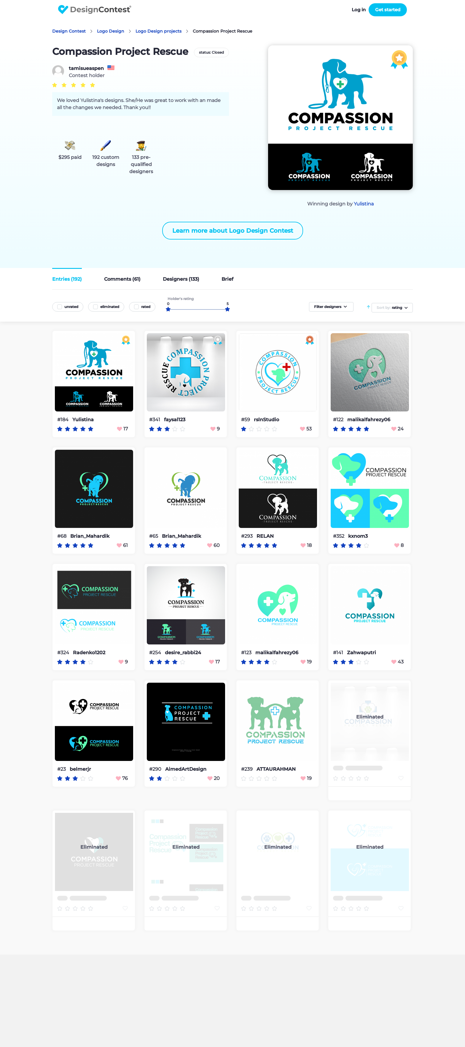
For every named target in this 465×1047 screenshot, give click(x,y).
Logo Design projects (158, 31)
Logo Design (110, 31)
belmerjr (80, 769)
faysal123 (174, 419)
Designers (181, 279)
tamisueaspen (86, 68)
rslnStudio (266, 419)
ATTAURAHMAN (276, 769)
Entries (67, 279)
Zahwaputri (361, 652)
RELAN (265, 536)
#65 (154, 536)
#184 (63, 419)
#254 (155, 652)
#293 (247, 536)
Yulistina (364, 204)
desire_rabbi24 (183, 652)
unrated (71, 306)
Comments (122, 279)
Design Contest (69, 31)
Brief (227, 279)
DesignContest (94, 9)
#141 (338, 652)
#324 (63, 652)
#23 (62, 769)
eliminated (109, 306)
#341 (155, 419)
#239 (247, 769)
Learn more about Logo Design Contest (232, 230)
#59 (246, 419)
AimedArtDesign (185, 769)
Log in (359, 9)
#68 (62, 536)
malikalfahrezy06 (368, 419)
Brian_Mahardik (89, 536)
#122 (339, 419)
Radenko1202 (89, 652)
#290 (156, 769)
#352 (339, 536)
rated (145, 306)
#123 (247, 652)
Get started (387, 9)
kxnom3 (358, 536)
